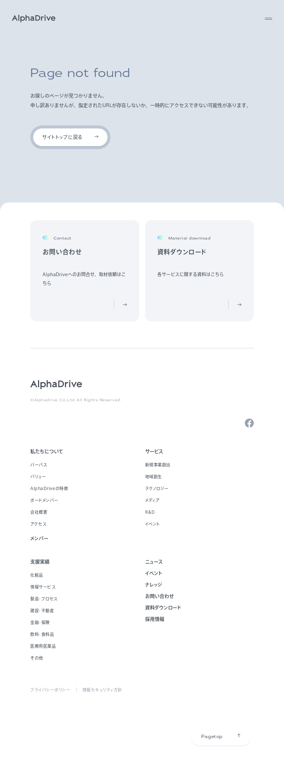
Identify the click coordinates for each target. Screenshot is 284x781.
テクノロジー (157, 488)
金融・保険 (40, 622)
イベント (152, 524)
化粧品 (36, 575)
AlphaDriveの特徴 (49, 488)
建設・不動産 (42, 611)
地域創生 (153, 477)
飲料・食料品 (42, 634)
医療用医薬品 (43, 646)
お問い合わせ (159, 596)
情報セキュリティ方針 (102, 690)
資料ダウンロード (163, 607)
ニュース (154, 561)
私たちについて (46, 451)
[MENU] (268, 18)
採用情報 (154, 619)
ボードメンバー (44, 500)
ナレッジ (153, 584)
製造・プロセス (44, 599)
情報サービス (42, 587)
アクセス (38, 524)
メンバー (39, 538)
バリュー (38, 477)
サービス (154, 451)
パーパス (38, 465)
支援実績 (39, 561)
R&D (150, 512)
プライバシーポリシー (50, 690)
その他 (36, 658)
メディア (152, 500)
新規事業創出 (158, 465)
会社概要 (38, 512)
